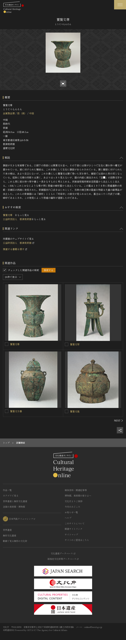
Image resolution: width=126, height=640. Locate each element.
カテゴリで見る (10, 495)
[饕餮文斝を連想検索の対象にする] (66, 344)
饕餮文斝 (75, 344)
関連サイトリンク (73, 528)
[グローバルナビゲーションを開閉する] (120, 4)
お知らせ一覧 (71, 512)
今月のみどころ (72, 506)
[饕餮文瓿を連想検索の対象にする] (66, 411)
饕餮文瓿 (75, 411)
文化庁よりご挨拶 (73, 501)
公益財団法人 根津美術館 (17, 219)
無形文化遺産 (9, 535)
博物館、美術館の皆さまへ (78, 495)
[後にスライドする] (118, 420)
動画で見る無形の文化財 (15, 541)
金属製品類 (9, 113)
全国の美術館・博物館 (14, 506)
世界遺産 (7, 529)
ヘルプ (68, 517)
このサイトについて (75, 523)
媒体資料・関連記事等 (76, 490)
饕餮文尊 (9, 215)
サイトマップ (71, 534)
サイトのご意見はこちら (77, 540)
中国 (31, 113)
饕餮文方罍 (17, 411)
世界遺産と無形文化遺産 (15, 501)
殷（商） (22, 113)
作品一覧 (7, 490)
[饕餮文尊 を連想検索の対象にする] (6, 344)
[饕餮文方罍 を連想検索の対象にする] (6, 411)
